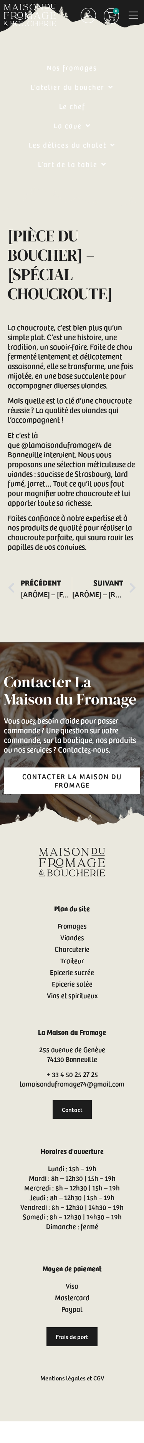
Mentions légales (63, 1377)
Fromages (72, 925)
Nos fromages (72, 67)
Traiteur (72, 960)
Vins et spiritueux (72, 995)
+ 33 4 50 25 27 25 (72, 1074)
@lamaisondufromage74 (61, 444)
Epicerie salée (72, 983)
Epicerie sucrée (72, 972)
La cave (72, 125)
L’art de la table (72, 164)
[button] (133, 15)
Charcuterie (72, 949)
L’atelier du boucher (72, 87)
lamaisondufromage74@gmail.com (72, 1083)
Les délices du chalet (72, 145)
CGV (98, 1377)
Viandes (72, 937)
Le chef (72, 106)
